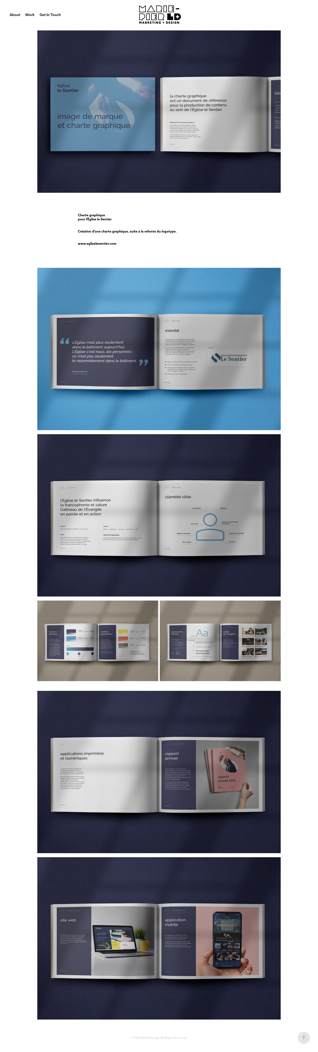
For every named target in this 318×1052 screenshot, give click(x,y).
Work (29, 14)
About (15, 14)
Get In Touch (50, 14)
